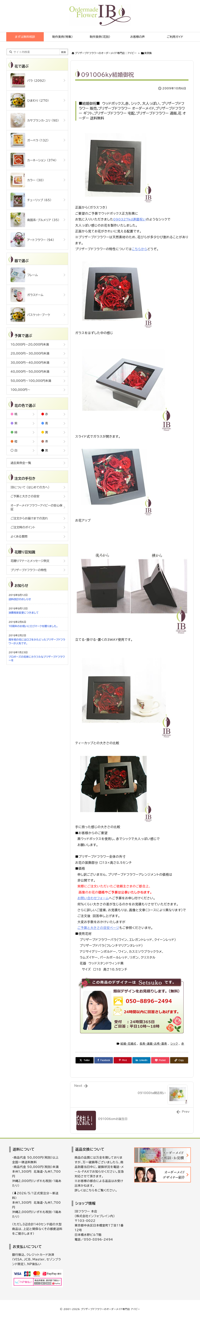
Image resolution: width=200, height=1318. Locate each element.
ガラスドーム (27, 294)
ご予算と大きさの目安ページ (98, 927)
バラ (28, 80)
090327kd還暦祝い (129, 219)
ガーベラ (30, 140)
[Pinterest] (123, 1060)
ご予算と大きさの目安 (25, 496)
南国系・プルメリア (35, 219)
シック (174, 1043)
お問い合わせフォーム (93, 898)
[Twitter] (85, 1060)
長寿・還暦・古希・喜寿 (153, 1043)
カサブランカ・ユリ (35, 120)
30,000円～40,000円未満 (30, 362)
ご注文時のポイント (23, 527)
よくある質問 (19, 536)
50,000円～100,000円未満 (31, 380)
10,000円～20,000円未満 (30, 344)
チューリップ (31, 200)
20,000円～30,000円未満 (30, 353)
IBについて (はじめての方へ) (30, 487)
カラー (27, 180)
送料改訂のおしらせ (20, 599)
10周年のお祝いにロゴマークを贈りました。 (33, 626)
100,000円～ (20, 389)
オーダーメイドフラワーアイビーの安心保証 (36, 507)
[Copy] (179, 1060)
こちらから (139, 249)
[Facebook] (103, 1060)
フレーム (24, 275)
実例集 (148, 53)
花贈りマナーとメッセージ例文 (30, 560)
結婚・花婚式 (128, 1043)
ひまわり (30, 100)
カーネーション (33, 160)
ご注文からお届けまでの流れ (29, 518)
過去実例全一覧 (21, 462)
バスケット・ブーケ (30, 314)
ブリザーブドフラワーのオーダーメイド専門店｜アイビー (106, 53)
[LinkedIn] (141, 1060)
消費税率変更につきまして (24, 612)
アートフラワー (32, 239)
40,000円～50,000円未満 (30, 371)
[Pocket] (160, 1060)
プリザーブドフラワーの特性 (29, 570)
